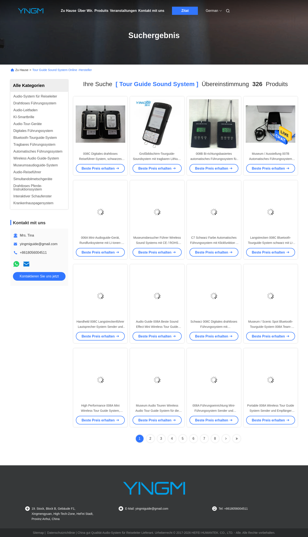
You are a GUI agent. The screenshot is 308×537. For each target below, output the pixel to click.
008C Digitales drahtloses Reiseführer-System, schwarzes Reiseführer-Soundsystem (100, 159)
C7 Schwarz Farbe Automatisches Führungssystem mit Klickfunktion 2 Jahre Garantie (214, 243)
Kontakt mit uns (151, 10)
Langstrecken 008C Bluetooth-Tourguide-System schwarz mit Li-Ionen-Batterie (270, 243)
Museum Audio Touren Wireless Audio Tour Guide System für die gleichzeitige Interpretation (157, 411)
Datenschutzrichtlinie (61, 532)
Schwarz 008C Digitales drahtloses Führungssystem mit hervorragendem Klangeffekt (214, 327)
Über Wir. (85, 10)
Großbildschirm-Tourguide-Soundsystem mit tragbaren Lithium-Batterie (157, 159)
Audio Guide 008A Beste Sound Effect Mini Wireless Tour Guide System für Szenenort (157, 327)
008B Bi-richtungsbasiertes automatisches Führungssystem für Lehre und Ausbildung (213, 159)
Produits (101, 10)
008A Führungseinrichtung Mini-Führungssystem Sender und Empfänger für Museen (213, 411)
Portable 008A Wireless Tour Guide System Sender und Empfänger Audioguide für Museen (270, 411)
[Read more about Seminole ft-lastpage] (237, 439)
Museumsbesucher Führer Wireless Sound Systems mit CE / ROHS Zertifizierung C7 (157, 243)
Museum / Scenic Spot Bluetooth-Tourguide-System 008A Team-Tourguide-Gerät (270, 327)
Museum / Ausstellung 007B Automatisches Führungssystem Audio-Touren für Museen (270, 159)
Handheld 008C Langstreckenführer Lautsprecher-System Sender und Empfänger (100, 327)
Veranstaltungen (123, 10)
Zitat (185, 10)
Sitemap (38, 532)
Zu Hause (68, 10)
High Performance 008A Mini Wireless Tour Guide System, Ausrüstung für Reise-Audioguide (100, 411)
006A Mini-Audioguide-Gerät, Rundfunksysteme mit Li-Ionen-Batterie (100, 243)
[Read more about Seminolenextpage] (226, 439)
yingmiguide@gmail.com (39, 244)
